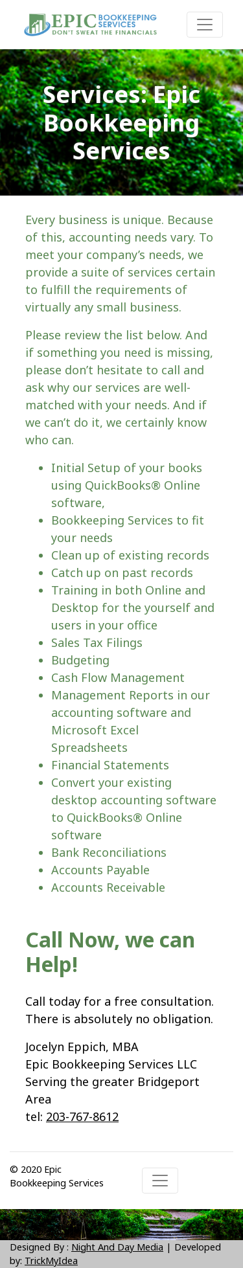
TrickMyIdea (51, 1260)
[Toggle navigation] (205, 25)
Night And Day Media (117, 1247)
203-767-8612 (82, 1116)
